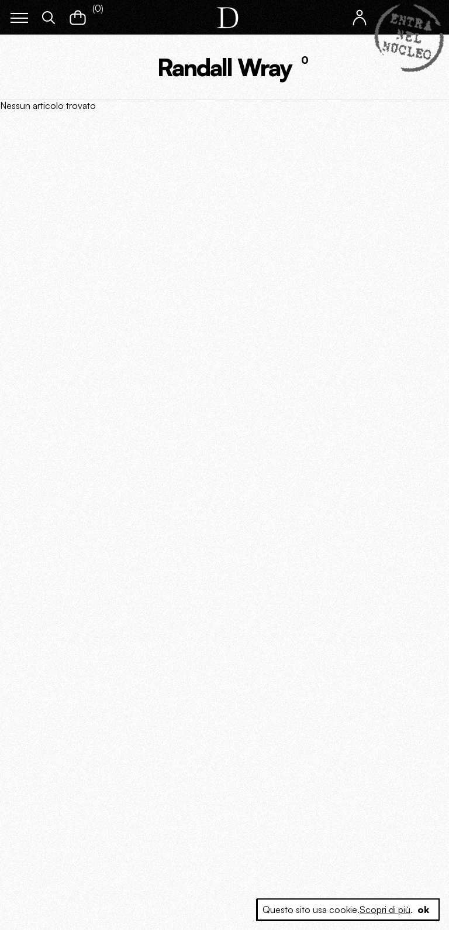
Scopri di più (385, 909)
